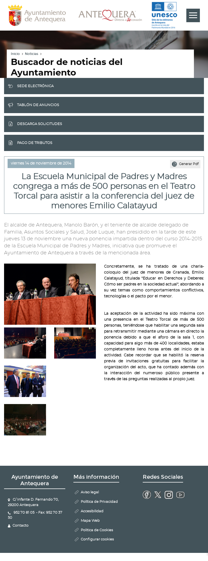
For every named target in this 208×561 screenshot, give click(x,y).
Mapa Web (90, 521)
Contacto (20, 525)
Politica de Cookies (97, 530)
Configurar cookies (97, 539)
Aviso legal (90, 492)
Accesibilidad (92, 511)
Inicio (15, 54)
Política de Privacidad (99, 502)
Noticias (31, 54)
